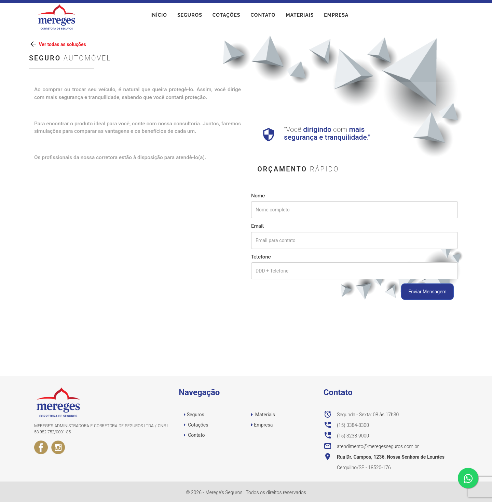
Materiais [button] (265, 414)
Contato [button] (196, 435)
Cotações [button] (198, 425)
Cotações (227, 16)
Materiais (300, 16)
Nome (258, 195)
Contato (262, 16)
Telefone (261, 257)
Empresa (336, 16)
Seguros (189, 16)
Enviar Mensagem (427, 291)
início (158, 16)
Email (257, 226)
